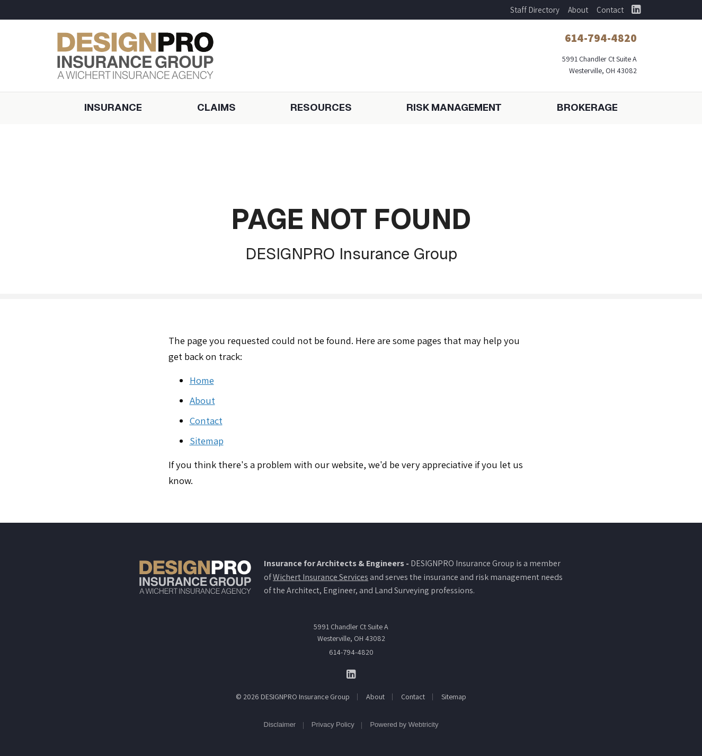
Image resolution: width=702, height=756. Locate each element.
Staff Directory (534, 10)
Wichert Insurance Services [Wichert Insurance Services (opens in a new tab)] (320, 577)
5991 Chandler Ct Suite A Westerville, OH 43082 (351, 632)
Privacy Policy (333, 724)
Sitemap (207, 440)
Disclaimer (280, 724)
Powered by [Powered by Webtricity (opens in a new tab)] (404, 724)
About (578, 10)
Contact (610, 10)
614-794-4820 (351, 652)
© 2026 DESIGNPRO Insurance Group (293, 696)
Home (202, 380)
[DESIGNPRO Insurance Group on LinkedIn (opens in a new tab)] (636, 10)
